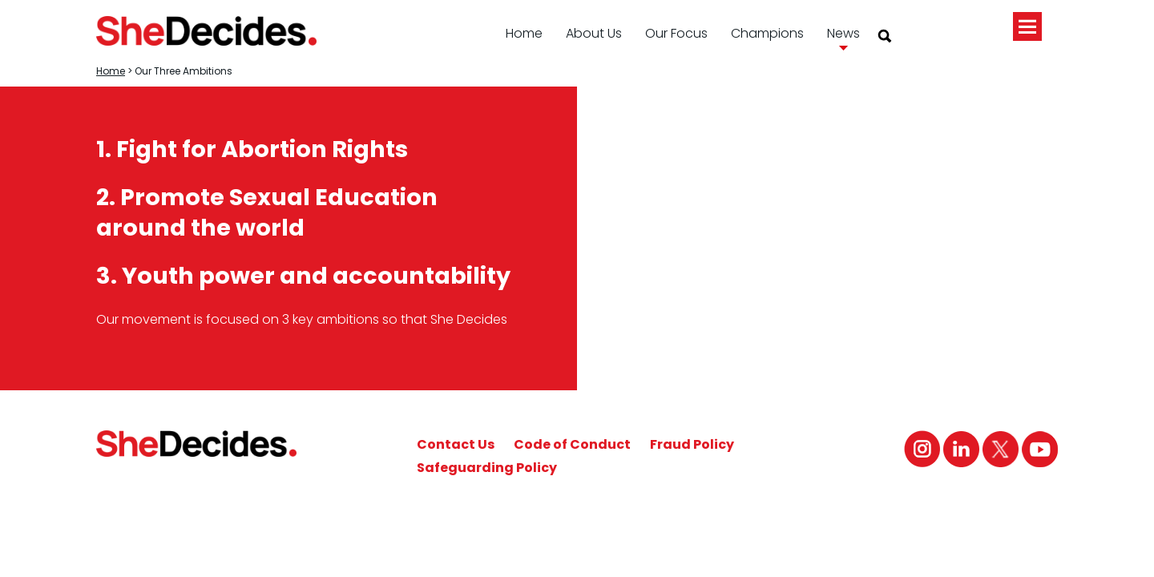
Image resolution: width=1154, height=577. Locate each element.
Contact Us (455, 444)
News (843, 33)
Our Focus (676, 33)
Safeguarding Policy (487, 467)
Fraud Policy (692, 444)
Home (524, 33)
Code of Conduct (572, 444)
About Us (594, 33)
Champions (767, 33)
